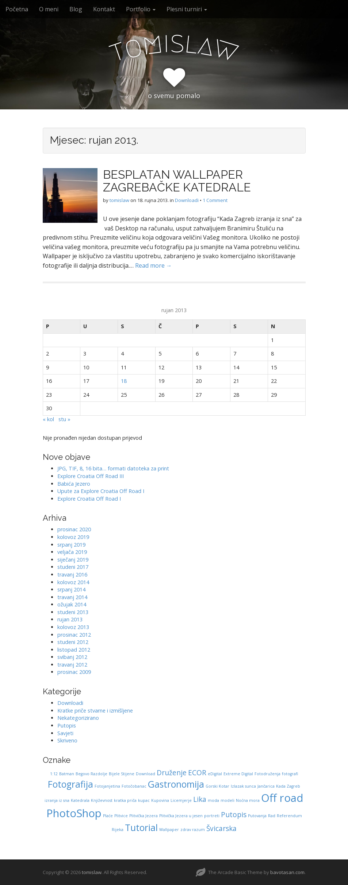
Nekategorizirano (78, 717)
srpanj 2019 (71, 544)
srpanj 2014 (71, 589)
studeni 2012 (72, 641)
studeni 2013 (72, 612)
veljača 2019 (72, 551)
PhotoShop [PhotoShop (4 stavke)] (74, 813)
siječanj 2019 (72, 559)
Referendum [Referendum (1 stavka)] (289, 815)
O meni (48, 9)
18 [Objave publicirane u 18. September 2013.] (124, 380)
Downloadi (187, 200)
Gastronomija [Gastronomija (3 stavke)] (176, 784)
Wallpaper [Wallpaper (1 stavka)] (169, 829)
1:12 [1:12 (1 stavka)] (54, 773)
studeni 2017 (72, 566)
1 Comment (215, 200)
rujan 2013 (70, 619)
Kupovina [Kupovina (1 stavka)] (160, 800)
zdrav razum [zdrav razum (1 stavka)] (192, 829)
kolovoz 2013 (73, 627)
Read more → (153, 265)
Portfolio (141, 9)
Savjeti (65, 733)
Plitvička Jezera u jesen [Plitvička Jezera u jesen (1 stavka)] (181, 815)
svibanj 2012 (72, 656)
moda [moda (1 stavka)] (213, 800)
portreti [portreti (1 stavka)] (211, 815)
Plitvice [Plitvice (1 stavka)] (121, 815)
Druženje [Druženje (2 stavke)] (172, 772)
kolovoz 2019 (73, 536)
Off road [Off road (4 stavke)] (282, 798)
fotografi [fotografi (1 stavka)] (290, 773)
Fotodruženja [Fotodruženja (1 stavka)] (267, 773)
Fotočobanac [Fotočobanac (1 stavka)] (134, 786)
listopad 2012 (73, 649)
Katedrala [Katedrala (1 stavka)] (80, 800)
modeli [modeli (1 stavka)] (227, 800)
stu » (64, 419)
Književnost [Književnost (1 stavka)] (101, 800)
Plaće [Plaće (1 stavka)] (108, 815)
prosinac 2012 (74, 634)
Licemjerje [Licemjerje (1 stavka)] (181, 800)
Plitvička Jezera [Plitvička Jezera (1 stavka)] (143, 815)
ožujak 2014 (71, 604)
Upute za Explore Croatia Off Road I (100, 491)
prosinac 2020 (74, 529)
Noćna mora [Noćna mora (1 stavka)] (248, 800)
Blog (75, 9)
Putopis (66, 725)
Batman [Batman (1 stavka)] (66, 773)
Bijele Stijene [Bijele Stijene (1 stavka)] (121, 773)
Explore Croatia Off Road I (89, 498)
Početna (16, 9)
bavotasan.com (287, 872)
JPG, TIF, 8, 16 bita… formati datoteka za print (113, 468)
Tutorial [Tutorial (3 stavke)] (141, 828)
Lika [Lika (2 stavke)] (199, 799)
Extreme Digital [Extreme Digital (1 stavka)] (238, 773)
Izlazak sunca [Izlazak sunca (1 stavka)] (243, 786)
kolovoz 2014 (73, 582)
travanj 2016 (72, 574)
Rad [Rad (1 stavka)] (271, 815)
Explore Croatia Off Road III (90, 476)
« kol (48, 419)
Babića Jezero (73, 483)
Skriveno (67, 740)
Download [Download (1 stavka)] (145, 773)
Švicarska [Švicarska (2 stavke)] (221, 828)
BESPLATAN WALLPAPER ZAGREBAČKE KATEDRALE (177, 181)
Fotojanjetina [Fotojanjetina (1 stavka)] (107, 786)
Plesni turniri (187, 9)
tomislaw (119, 200)
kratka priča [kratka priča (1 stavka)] (125, 800)
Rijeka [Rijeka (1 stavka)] (117, 829)
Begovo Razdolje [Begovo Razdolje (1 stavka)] (91, 773)
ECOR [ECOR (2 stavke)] (197, 772)
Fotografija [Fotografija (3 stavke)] (70, 784)
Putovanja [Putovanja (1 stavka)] (257, 815)
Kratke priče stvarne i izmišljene (95, 710)
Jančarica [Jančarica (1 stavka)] (266, 786)
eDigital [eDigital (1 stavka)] (215, 773)
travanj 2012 (72, 664)
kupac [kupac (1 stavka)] (144, 800)
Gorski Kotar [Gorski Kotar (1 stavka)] (217, 786)
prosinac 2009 (74, 671)
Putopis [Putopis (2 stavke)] (233, 814)
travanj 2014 (72, 597)
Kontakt (104, 9)
